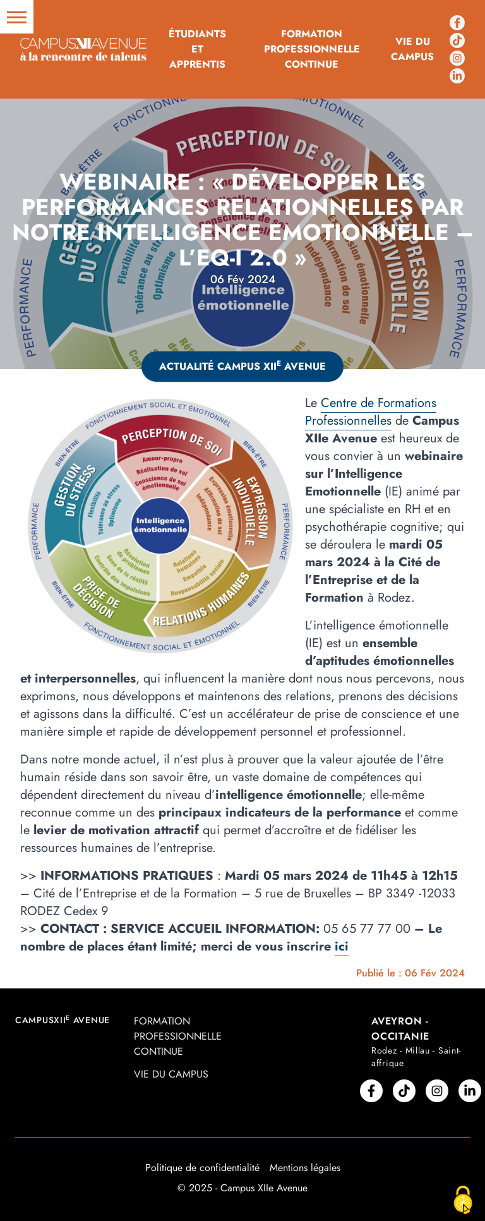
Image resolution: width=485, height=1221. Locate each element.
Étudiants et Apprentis (197, 49)
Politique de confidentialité (202, 1167)
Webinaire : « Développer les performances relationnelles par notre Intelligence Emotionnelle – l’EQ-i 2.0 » (243, 219)
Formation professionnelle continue (312, 49)
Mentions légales (305, 1167)
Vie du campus (412, 49)
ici (342, 946)
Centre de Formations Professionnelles (370, 412)
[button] (16, 16)
